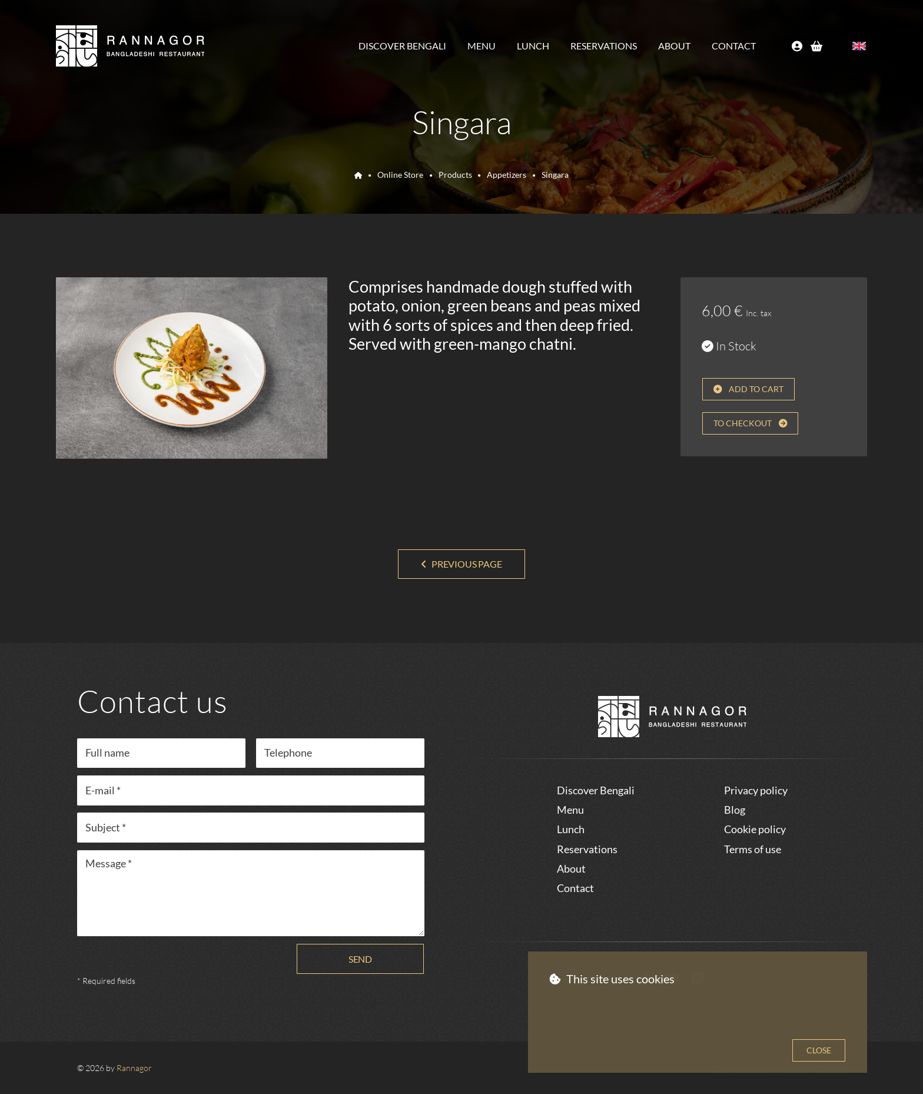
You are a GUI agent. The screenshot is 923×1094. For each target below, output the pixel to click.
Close (818, 1050)
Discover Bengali (402, 45)
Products (455, 175)
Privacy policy (756, 790)
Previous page (466, 563)
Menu (481, 45)
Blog (734, 809)
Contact (734, 45)
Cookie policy (755, 829)
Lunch (533, 45)
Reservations (603, 45)
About (674, 45)
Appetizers (506, 175)
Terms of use (752, 849)
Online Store (400, 175)
